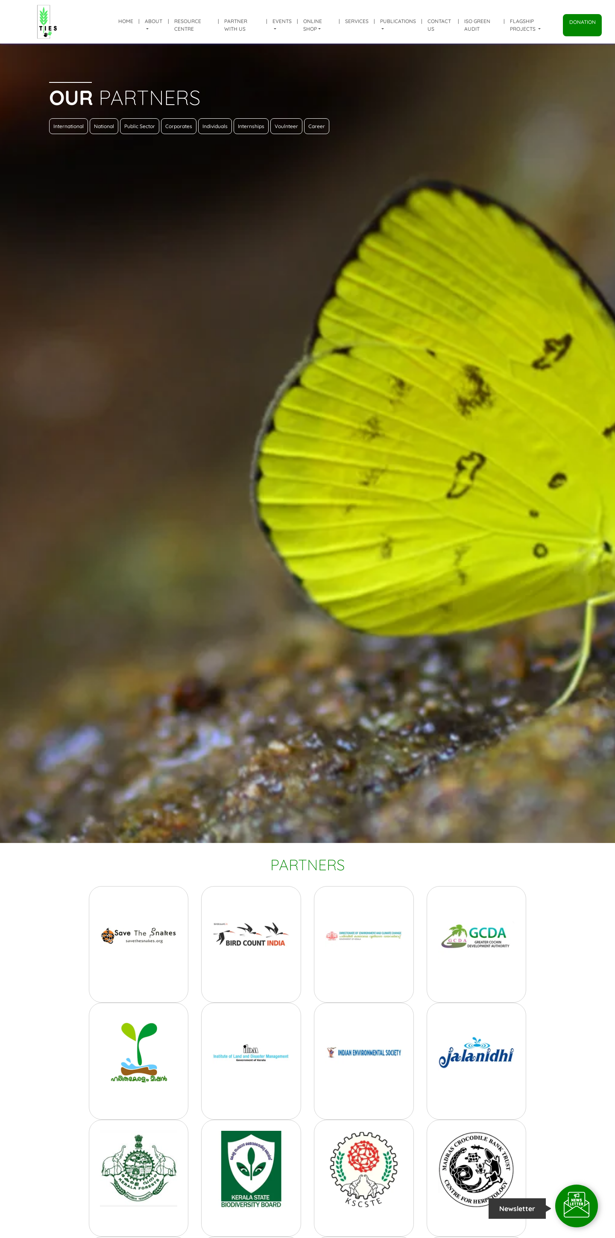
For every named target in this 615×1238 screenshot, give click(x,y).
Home (125, 21)
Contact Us (439, 25)
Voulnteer (286, 126)
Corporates (178, 126)
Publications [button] (398, 21)
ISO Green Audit (477, 25)
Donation (582, 22)
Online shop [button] (312, 25)
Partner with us (235, 25)
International (68, 126)
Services (357, 21)
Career (316, 126)
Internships (251, 126)
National (104, 126)
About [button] (153, 21)
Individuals (215, 126)
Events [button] (282, 21)
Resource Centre (187, 25)
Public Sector (139, 126)
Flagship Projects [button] (523, 25)
